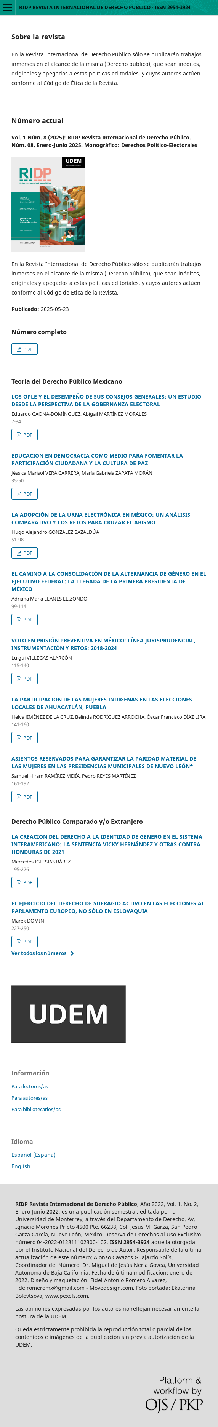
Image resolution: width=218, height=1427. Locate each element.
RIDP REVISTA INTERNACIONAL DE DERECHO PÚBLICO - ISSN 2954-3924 (105, 7)
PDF (27, 349)
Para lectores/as (29, 1086)
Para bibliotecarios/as (36, 1109)
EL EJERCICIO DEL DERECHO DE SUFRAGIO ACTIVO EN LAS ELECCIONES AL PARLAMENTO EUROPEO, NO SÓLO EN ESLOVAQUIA (108, 907)
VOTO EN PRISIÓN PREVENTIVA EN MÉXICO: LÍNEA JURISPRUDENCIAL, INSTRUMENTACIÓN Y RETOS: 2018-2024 (103, 644)
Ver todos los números (38, 953)
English (20, 1166)
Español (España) (33, 1154)
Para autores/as (29, 1097)
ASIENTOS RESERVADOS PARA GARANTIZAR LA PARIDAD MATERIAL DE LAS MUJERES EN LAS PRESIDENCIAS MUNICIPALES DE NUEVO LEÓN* (103, 762)
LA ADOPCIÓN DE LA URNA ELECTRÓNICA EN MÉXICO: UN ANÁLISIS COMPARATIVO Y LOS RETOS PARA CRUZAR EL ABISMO (100, 518)
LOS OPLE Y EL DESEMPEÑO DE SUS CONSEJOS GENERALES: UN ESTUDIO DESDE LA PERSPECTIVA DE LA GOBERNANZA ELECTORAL (106, 400)
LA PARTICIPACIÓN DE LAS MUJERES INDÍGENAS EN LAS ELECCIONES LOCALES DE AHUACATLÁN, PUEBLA (101, 703)
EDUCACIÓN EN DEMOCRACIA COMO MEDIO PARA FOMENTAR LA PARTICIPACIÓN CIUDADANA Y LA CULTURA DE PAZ (97, 459)
